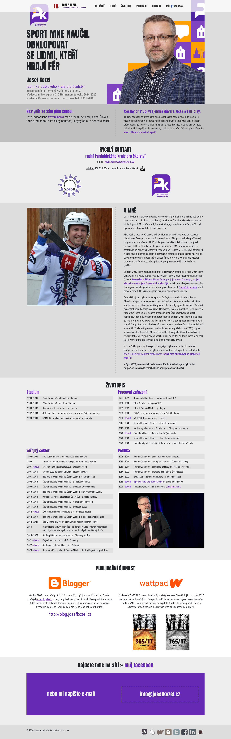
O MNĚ (113, 6)
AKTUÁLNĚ (100, 6)
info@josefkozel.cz (160, 694)
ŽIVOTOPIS (126, 6)
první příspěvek (44, 599)
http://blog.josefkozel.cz (69, 614)
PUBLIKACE (141, 6)
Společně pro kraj (188, 287)
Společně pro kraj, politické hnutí (149, 481)
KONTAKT (156, 6)
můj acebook (174, 6)
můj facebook (138, 665)
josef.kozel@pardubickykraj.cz (119, 161)
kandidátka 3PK (174, 486)
